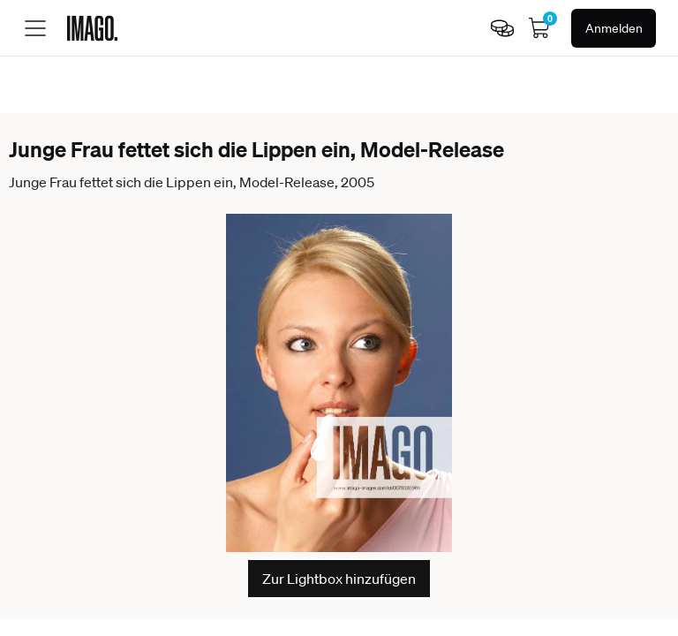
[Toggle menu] (35, 28)
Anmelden (614, 28)
